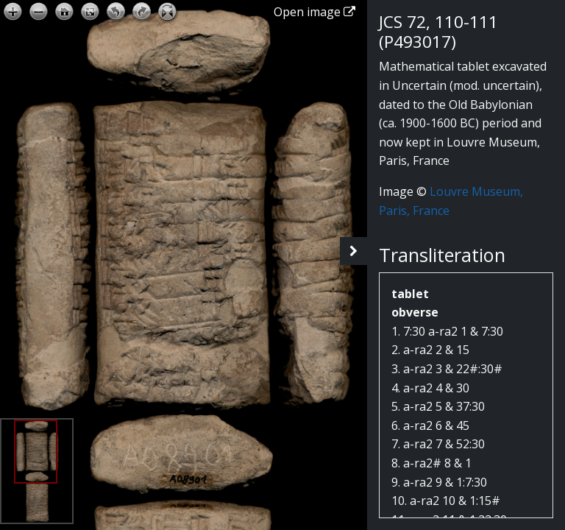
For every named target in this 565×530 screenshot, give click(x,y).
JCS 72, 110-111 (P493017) (438, 31)
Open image (314, 12)
